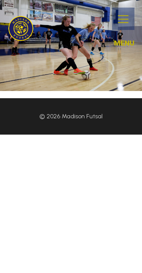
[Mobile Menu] (123, 19)
